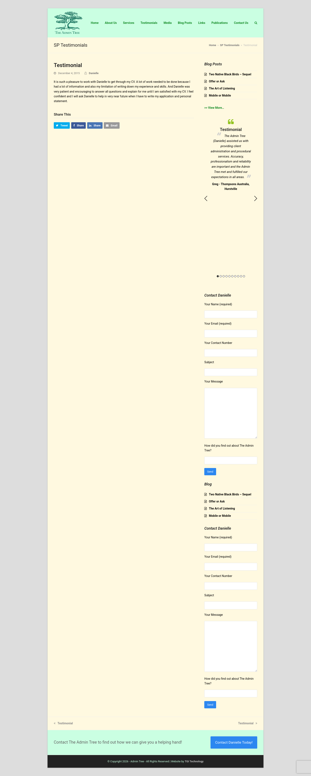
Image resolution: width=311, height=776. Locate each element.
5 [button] (229, 276)
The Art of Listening (222, 88)
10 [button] (244, 276)
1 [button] (218, 276)
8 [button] (238, 276)
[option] (230, 154)
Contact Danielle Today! (233, 742)
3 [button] (224, 276)
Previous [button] (205, 198)
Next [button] (255, 198)
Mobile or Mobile (220, 95)
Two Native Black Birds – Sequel (230, 74)
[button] (62, 125)
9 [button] (241, 276)
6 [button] (232, 276)
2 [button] (221, 276)
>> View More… (214, 107)
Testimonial (63, 723)
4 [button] (226, 276)
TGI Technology (194, 761)
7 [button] (235, 276)
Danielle (94, 73)
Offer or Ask (217, 81)
